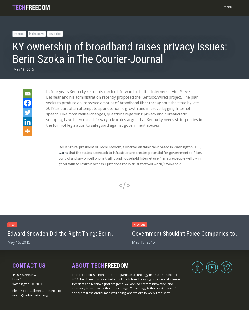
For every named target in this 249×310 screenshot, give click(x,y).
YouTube (212, 264)
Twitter (226, 264)
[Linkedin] (27, 121)
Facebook (197, 264)
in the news (36, 34)
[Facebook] (27, 103)
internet (19, 34)
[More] (27, 131)
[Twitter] (27, 112)
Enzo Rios (55, 34)
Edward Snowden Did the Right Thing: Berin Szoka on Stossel (80, 233)
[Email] (27, 93)
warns (63, 152)
